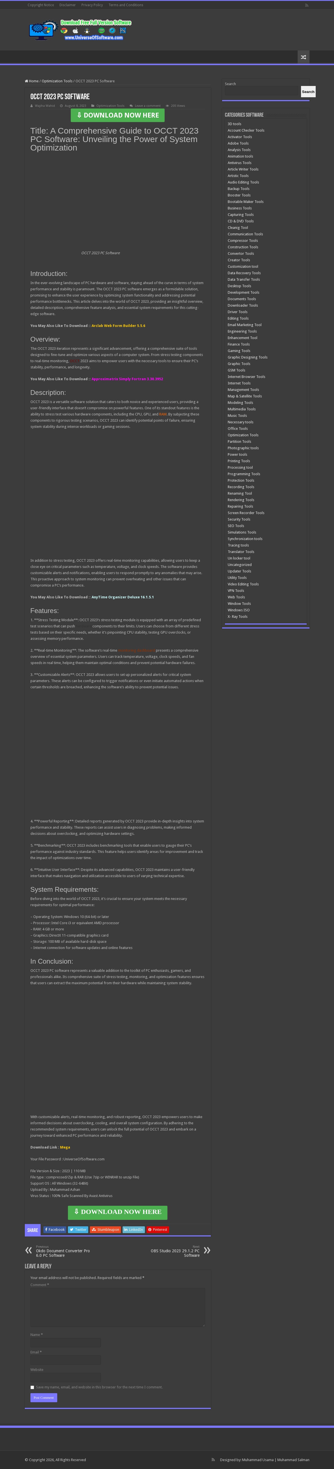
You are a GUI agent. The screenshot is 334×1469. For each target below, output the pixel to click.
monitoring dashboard (136, 650)
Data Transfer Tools (244, 279)
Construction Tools (243, 247)
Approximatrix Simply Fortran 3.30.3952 (127, 379)
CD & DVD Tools (241, 221)
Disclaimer (67, 5)
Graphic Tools (239, 364)
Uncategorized (240, 565)
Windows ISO (239, 610)
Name (36, 1335)
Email (36, 1352)
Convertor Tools (241, 253)
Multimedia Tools (242, 409)
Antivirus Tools (239, 163)
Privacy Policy (92, 5)
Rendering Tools (241, 500)
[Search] (308, 91)
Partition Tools (239, 441)
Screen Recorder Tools (246, 513)
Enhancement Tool (242, 338)
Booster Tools (239, 195)
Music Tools (237, 415)
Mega (65, 1147)
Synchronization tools (245, 539)
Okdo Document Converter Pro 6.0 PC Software (65, 1251)
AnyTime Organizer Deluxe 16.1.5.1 (123, 597)
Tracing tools (238, 545)
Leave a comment (148, 106)
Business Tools (240, 208)
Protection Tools (241, 480)
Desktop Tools (239, 286)
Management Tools (243, 390)
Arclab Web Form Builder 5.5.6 (118, 326)
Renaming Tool (240, 493)
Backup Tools (238, 189)
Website (36, 1370)
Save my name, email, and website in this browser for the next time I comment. (99, 1387)
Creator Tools (239, 260)
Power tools (237, 454)
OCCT (74, 361)
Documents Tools (242, 299)
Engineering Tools (242, 331)
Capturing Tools (241, 215)
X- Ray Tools (237, 616)
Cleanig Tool (238, 227)
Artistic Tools (238, 176)
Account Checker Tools (246, 130)
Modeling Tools (240, 403)
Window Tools (239, 603)
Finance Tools (239, 344)
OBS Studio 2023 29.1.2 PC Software (171, 1251)
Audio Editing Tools (243, 182)
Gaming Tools (239, 351)
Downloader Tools (243, 305)
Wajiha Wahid (45, 106)
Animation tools (240, 156)
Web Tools (236, 597)
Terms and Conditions (126, 5)
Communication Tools (245, 234)
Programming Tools (244, 474)
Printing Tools (239, 461)
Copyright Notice (41, 5)
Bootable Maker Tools (246, 202)
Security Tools (239, 519)
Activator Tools (240, 137)
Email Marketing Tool (245, 325)
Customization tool (243, 266)
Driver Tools (237, 312)
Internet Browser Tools (246, 377)
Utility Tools (237, 578)
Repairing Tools (240, 506)
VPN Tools (236, 591)
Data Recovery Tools (244, 273)
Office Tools (238, 428)
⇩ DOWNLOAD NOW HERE (117, 115)
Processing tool (240, 467)
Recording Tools (241, 487)
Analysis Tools (239, 150)
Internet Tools (239, 383)
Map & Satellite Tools (245, 396)
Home (32, 81)
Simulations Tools (242, 532)
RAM (163, 414)
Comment (39, 1285)
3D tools (234, 124)
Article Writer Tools (243, 169)
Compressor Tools (243, 240)
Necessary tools (240, 422)
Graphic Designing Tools (247, 357)
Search (230, 84)
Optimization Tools (57, 81)
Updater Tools (239, 571)
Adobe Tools (238, 143)
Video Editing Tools (243, 584)
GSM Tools (236, 370)
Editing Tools (238, 318)
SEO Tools (236, 526)
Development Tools (243, 292)
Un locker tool (239, 558)
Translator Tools (241, 552)
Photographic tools (243, 448)
